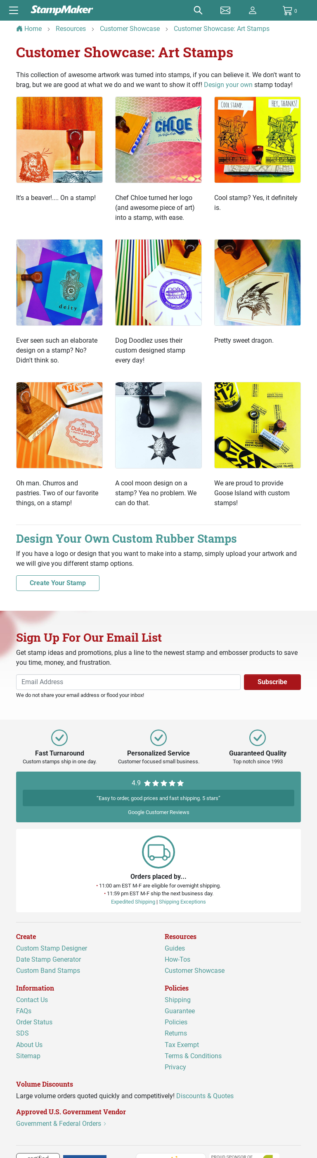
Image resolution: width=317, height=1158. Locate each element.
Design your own (228, 85)
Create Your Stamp (58, 583)
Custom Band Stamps (48, 970)
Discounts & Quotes (205, 1096)
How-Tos (177, 959)
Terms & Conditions (193, 1056)
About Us (29, 1044)
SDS (22, 1033)
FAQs (23, 1011)
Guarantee (180, 1011)
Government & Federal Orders (61, 1123)
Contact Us (32, 1000)
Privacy (175, 1067)
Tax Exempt (182, 1044)
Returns (176, 1033)
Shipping (178, 1000)
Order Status (34, 1022)
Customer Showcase (195, 970)
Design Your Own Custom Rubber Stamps (130, 538)
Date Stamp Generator (48, 959)
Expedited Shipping (133, 902)
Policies (176, 1022)
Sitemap (28, 1056)
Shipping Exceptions (182, 902)
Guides (175, 948)
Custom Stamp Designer (51, 948)
